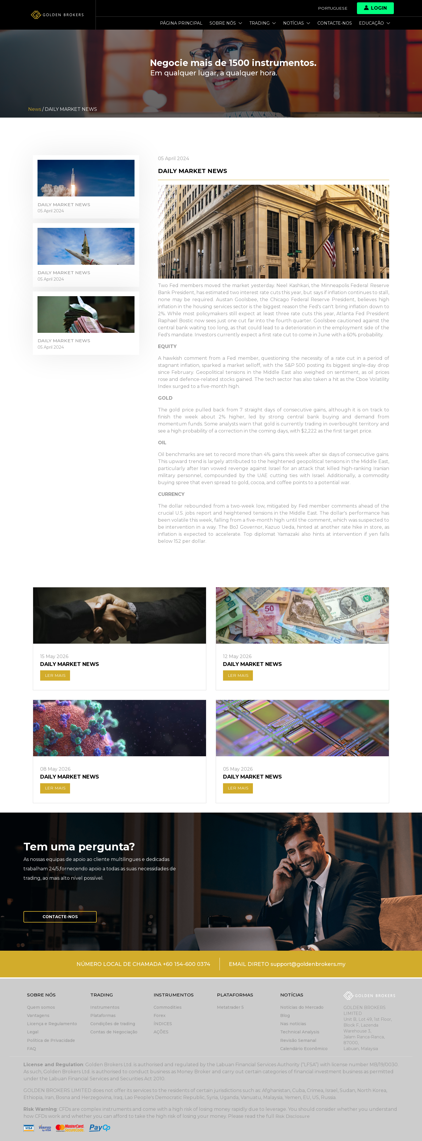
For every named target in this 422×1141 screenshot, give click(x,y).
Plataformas (103, 1015)
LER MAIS (55, 676)
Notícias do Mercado (302, 1007)
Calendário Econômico (304, 1048)
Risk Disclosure (292, 1116)
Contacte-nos (334, 23)
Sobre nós (226, 23)
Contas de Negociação (113, 1032)
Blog (285, 1015)
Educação (374, 23)
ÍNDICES (163, 1024)
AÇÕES (161, 1032)
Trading (262, 23)
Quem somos (41, 1007)
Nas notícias (293, 1024)
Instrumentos (105, 1007)
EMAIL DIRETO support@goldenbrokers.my (288, 965)
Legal (32, 1032)
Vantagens (38, 1015)
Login (375, 8)
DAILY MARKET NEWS (64, 205)
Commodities (168, 1007)
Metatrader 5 (230, 1007)
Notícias (296, 23)
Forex (160, 1015)
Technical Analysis (299, 1032)
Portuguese (332, 8)
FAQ (31, 1048)
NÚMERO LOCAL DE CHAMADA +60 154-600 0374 (141, 965)
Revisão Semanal (298, 1040)
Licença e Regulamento (52, 1024)
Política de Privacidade (51, 1040)
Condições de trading (112, 1024)
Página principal (181, 23)
